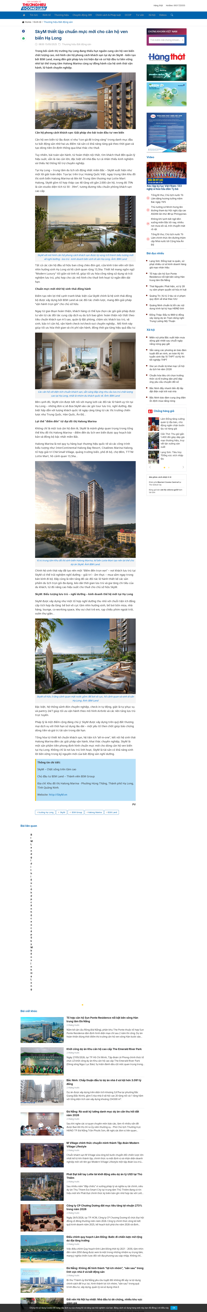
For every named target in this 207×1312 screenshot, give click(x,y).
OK (174, 1308)
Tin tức (32, 14)
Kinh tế (44, 14)
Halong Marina (95, 811)
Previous (150, 466)
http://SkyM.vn (58, 794)
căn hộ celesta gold (169, 489)
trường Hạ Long (46, 811)
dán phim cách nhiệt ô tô (160, 476)
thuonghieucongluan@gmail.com (84, 1277)
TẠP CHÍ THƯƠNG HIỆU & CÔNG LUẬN (102, 1302)
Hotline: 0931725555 (175, 5)
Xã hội (146, 14)
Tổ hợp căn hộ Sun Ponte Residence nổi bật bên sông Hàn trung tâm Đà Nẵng (167, 276)
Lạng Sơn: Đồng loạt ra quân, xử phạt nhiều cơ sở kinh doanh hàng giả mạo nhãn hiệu (168, 263)
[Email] (33, 1282)
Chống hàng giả (164, 410)
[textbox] (167, 39)
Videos (156, 14)
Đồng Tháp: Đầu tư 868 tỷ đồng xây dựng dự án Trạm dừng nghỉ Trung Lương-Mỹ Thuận (167, 317)
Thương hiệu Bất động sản (58, 21)
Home (26, 21)
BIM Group (76, 811)
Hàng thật (158, 5)
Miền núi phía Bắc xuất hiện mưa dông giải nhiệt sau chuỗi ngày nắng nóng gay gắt (167, 340)
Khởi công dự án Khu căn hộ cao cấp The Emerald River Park (104, 970)
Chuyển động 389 (79, 14)
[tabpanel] (84, 878)
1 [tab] (164, 467)
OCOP (124, 14)
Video (150, 156)
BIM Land (112, 811)
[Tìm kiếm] (164, 15)
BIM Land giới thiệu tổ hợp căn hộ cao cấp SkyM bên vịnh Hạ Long (59, 910)
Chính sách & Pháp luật (104, 14)
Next (183, 466)
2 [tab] (168, 467)
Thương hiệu (59, 14)
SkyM (62, 811)
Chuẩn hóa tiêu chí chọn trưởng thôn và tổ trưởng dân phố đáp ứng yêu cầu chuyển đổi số (167, 378)
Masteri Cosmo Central (168, 481)
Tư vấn (135, 14)
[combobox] (166, 39)
